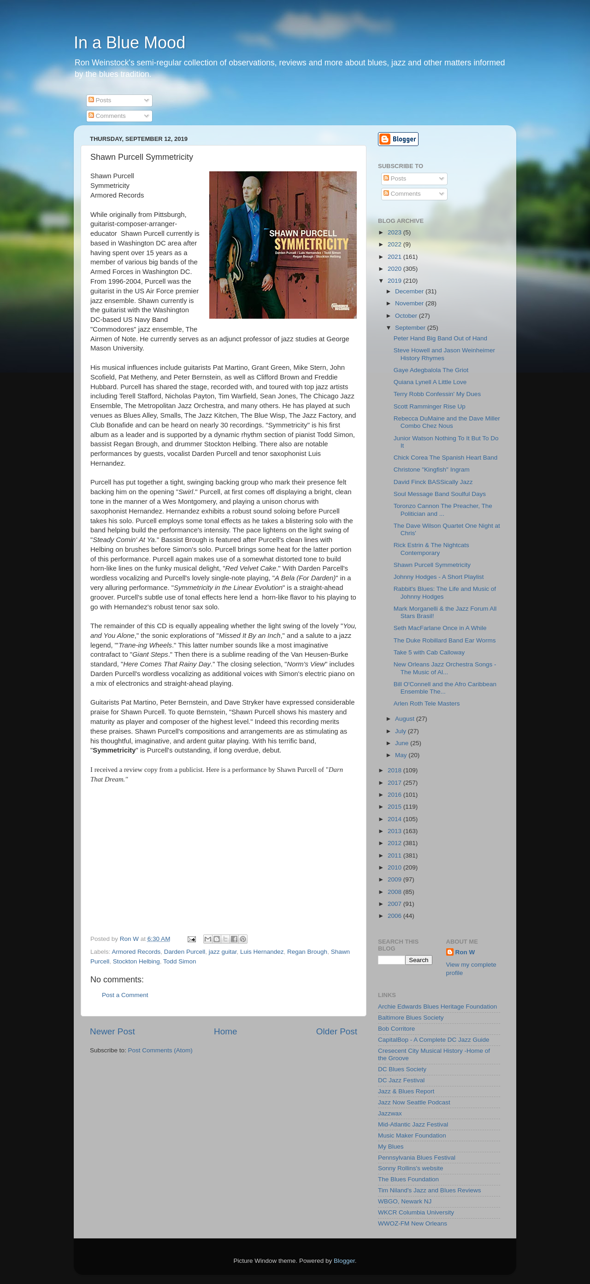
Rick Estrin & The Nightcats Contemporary (431, 549)
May (401, 755)
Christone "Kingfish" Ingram (432, 469)
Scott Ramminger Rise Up (430, 406)
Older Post (336, 1031)
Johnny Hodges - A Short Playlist (439, 576)
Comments (107, 115)
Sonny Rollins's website (410, 1168)
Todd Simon (179, 961)
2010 (395, 867)
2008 (395, 891)
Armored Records (136, 951)
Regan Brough (307, 951)
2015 (395, 806)
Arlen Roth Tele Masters (427, 703)
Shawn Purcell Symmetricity (432, 564)
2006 (395, 915)
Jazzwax (390, 1113)
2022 (395, 244)
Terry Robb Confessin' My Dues (437, 394)
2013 (395, 831)
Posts (100, 100)
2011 (395, 855)
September (411, 327)
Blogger (344, 1260)
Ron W (465, 952)
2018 (395, 770)
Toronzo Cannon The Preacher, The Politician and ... (443, 509)
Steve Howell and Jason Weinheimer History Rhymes (444, 354)
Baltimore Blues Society (411, 1017)
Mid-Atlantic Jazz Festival (413, 1124)
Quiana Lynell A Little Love (430, 382)
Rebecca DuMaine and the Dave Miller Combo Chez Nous (447, 422)
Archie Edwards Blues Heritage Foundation (437, 1006)
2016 (395, 794)
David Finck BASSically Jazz (433, 482)
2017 (395, 782)
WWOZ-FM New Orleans (412, 1223)
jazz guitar (223, 951)
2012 (395, 843)
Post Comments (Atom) (160, 1050)
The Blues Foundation (408, 1179)
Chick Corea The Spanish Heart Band (446, 457)
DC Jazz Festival (401, 1080)
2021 (395, 256)
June (402, 743)
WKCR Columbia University (416, 1212)
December (410, 291)
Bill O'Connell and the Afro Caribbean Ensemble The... (445, 688)
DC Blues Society (402, 1069)
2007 (395, 903)
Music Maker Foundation (412, 1135)
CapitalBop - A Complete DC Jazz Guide (434, 1039)
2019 (395, 280)
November (410, 303)
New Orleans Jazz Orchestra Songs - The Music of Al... (445, 668)
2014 (395, 819)
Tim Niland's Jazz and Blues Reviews (429, 1190)
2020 (395, 268)
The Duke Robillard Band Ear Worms (445, 640)
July (401, 731)
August (405, 718)
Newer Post (112, 1031)
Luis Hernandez (262, 951)
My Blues (391, 1146)
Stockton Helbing (136, 961)
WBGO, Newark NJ (404, 1201)
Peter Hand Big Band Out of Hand (440, 338)
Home (225, 1031)
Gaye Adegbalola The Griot (431, 370)
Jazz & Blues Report (406, 1091)
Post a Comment (125, 995)
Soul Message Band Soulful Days (440, 493)
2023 (395, 232)
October (407, 315)
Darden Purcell (184, 951)
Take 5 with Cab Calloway (429, 652)
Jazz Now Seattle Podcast (414, 1102)
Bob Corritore (396, 1028)
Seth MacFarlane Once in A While (440, 627)
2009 (395, 879)
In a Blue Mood (129, 42)
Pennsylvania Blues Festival (416, 1157)
